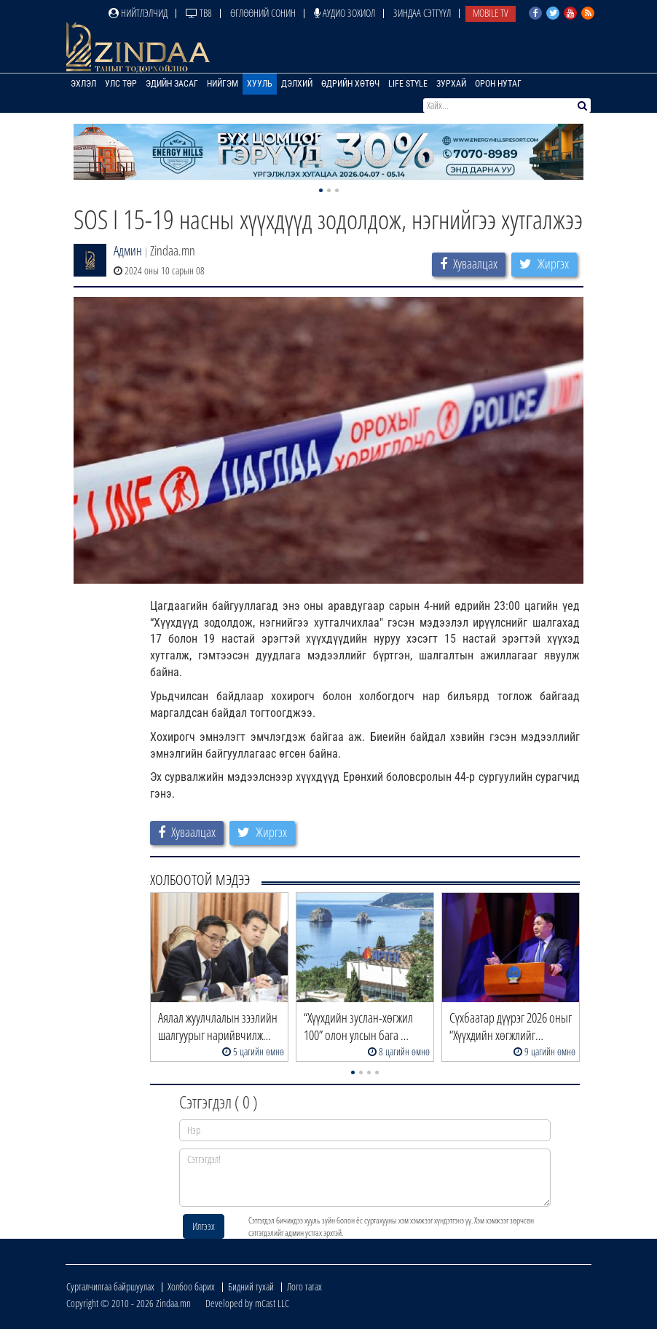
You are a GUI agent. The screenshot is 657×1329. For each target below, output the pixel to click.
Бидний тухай (251, 1286)
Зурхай (451, 84)
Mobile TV (490, 13)
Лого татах (304, 1286)
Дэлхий (296, 84)
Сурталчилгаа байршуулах (110, 1286)
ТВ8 (199, 13)
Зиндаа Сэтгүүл (422, 13)
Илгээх (203, 1226)
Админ (128, 250)
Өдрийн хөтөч (350, 84)
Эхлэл (83, 84)
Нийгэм (222, 84)
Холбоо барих (191, 1286)
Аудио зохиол (344, 13)
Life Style (408, 84)
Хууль (259, 84)
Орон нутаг (498, 84)
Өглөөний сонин (263, 13)
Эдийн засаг (172, 84)
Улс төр (121, 84)
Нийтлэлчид (138, 13)
